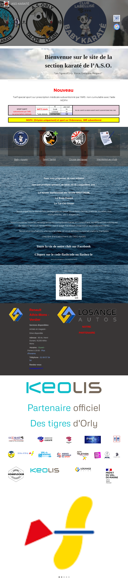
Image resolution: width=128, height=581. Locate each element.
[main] (78, 64)
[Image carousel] (64, 535)
